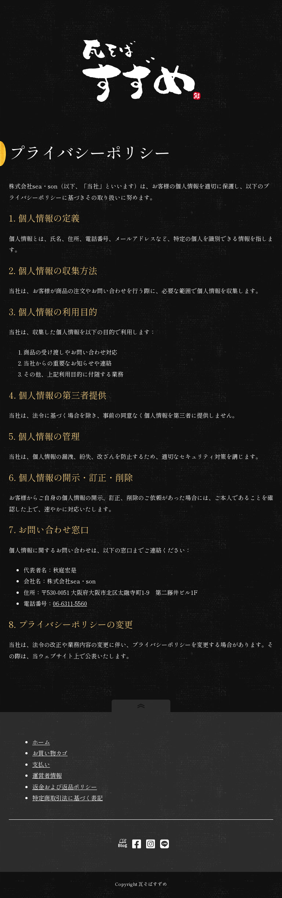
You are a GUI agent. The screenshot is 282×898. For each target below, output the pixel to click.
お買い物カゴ (50, 752)
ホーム (41, 741)
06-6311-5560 (70, 603)
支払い (41, 764)
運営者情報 (47, 775)
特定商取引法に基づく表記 (67, 797)
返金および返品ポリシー (64, 786)
